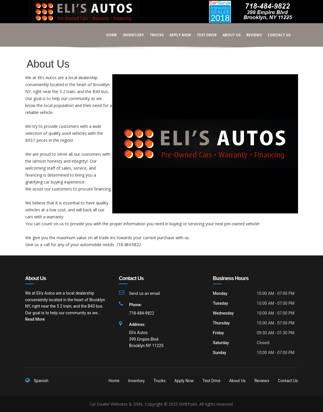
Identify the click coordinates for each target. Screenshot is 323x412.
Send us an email (144, 293)
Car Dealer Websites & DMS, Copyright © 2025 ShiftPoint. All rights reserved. (161, 404)
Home (107, 34)
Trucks (153, 34)
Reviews (250, 34)
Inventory (129, 34)
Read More (35, 319)
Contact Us (275, 34)
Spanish (41, 380)
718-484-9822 (141, 313)
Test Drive (203, 34)
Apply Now (176, 34)
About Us (228, 34)
